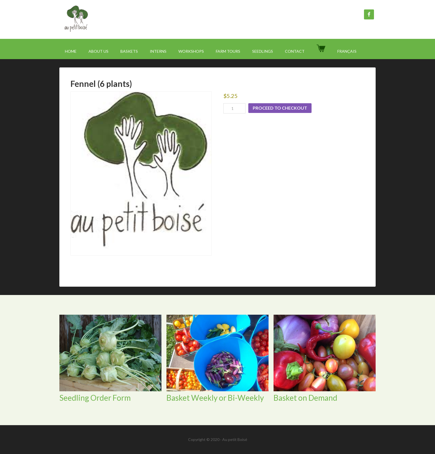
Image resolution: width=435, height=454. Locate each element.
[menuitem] (347, 51)
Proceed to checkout (280, 107)
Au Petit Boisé (106, 19)
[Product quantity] (234, 108)
